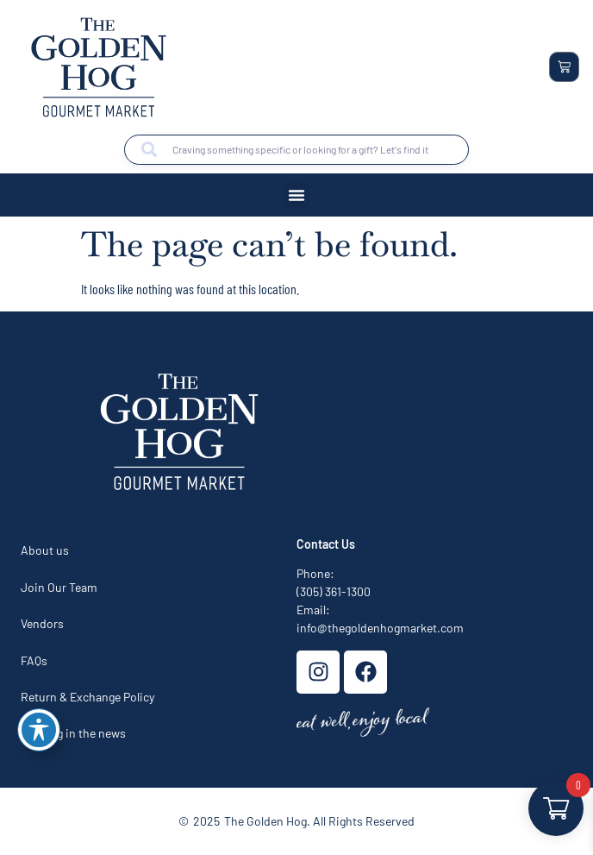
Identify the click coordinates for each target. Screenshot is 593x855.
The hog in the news (73, 733)
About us (45, 550)
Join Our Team (59, 587)
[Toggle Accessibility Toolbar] (38, 730)
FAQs (34, 660)
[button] (296, 195)
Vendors (42, 623)
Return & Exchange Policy (87, 696)
